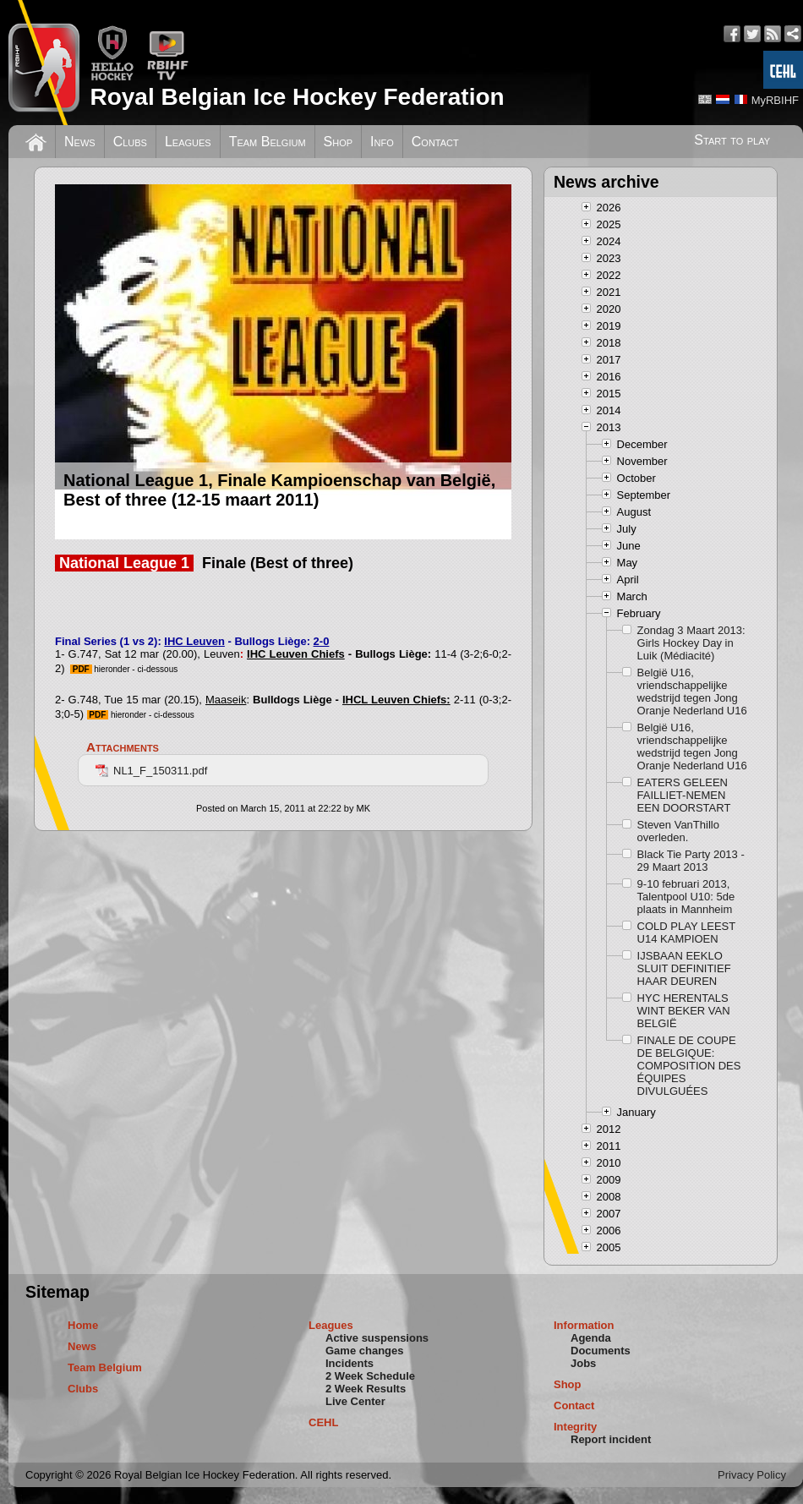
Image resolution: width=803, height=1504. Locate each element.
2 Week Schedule (370, 1376)
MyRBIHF (775, 100)
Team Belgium (267, 141)
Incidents (349, 1363)
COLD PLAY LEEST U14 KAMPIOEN (686, 932)
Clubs (130, 141)
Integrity (575, 1426)
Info (382, 141)
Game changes (364, 1350)
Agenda (591, 1338)
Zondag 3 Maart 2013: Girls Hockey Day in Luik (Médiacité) (691, 643)
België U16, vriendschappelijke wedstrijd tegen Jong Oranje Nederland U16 (692, 691)
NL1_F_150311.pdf (151, 770)
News (80, 141)
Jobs (583, 1363)
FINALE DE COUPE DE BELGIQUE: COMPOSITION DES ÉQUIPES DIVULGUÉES (689, 1065)
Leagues (188, 141)
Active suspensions (377, 1338)
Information (584, 1325)
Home (83, 1325)
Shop (338, 141)
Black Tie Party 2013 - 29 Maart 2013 (691, 860)
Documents (601, 1350)
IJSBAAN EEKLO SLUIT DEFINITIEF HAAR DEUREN (684, 968)
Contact (435, 141)
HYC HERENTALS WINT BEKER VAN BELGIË (683, 1011)
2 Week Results (365, 1388)
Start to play (732, 140)
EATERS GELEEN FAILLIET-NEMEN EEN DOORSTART (684, 795)
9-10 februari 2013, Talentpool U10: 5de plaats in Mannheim (686, 897)
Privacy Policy (752, 1474)
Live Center (355, 1401)
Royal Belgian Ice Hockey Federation (297, 97)
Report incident (611, 1439)
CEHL (323, 1422)
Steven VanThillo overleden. (678, 831)
